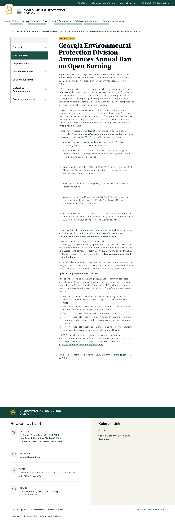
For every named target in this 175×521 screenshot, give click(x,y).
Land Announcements (24, 80)
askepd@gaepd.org (29, 457)
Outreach (17, 47)
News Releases (49, 31)
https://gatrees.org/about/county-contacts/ (81, 344)
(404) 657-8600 (53, 438)
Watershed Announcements (21, 89)
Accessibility (37, 510)
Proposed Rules (21, 63)
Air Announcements (23, 72)
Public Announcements (28, 31)
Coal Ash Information (24, 99)
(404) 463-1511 (59, 441)
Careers (102, 430)
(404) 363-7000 (51, 435)
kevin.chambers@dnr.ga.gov (111, 355)
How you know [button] (125, 3)
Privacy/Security (55, 510)
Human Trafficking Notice (25, 516)
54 (98, 78)
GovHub (160, 510)
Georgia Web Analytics (50, 516)
